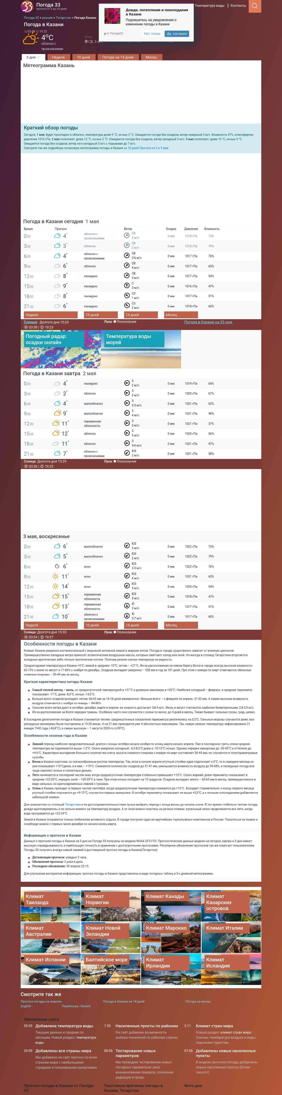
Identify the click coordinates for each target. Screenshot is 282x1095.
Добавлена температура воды (64, 999)
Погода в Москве (122, 1073)
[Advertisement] (141, 186)
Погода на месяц (197, 975)
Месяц (151, 57)
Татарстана (73, 804)
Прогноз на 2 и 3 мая (153, 148)
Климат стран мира (214, 999)
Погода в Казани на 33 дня (208, 322)
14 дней (132, 315)
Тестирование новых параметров (136, 1027)
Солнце (30, 322)
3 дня (33, 57)
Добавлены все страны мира (63, 1024)
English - (27, 980)
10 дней (84, 57)
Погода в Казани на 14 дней (124, 975)
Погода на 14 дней (118, 57)
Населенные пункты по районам (147, 999)
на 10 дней (131, 148)
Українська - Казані (76, 980)
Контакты (238, 6)
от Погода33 (113, 33)
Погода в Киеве (121, 1082)
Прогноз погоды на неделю (41, 975)
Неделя (59, 57)
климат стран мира (235, 1006)
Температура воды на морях (131, 1092)
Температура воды (209, 6)
